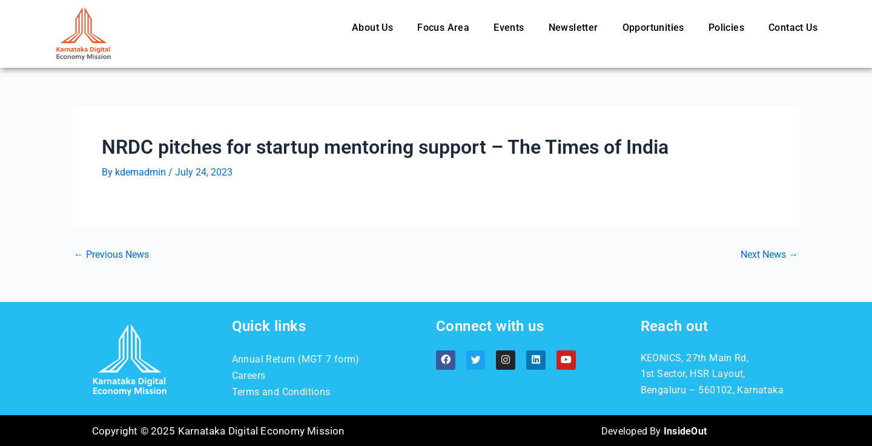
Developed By (653, 430)
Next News (769, 255)
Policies (726, 27)
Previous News (111, 255)
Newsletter (573, 27)
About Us (372, 27)
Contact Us (793, 27)
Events (509, 27)
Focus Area (443, 27)
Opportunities (653, 27)
